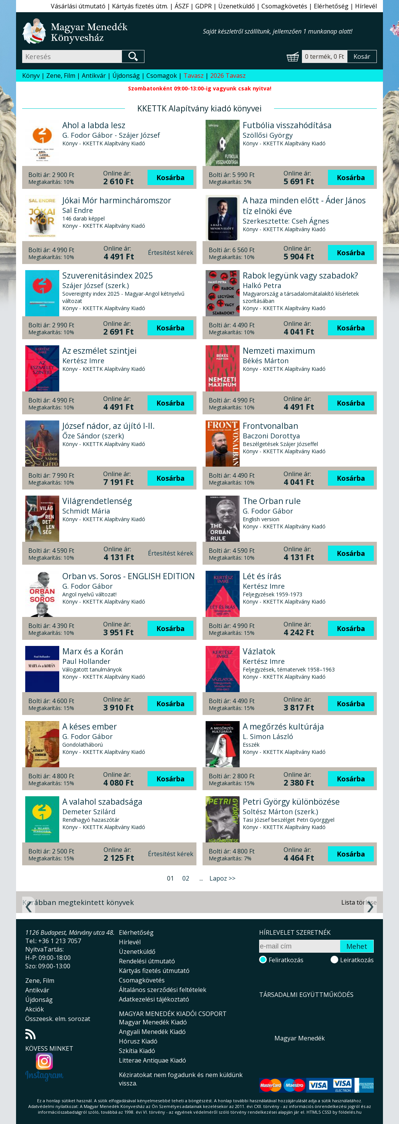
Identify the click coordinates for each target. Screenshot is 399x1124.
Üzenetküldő (236, 6)
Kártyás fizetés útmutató (154, 970)
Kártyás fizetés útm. (140, 6)
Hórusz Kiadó (138, 1041)
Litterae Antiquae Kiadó (152, 1060)
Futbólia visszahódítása (287, 125)
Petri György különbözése (291, 801)
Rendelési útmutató (147, 961)
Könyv (31, 75)
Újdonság (126, 75)
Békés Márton (266, 360)
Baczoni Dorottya (271, 435)
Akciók (34, 1009)
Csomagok (161, 75)
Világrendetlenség (97, 501)
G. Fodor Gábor (268, 510)
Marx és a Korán (92, 651)
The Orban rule (272, 501)
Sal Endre (77, 210)
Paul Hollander (86, 661)
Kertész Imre (83, 360)
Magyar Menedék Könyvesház (112, 31)
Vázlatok (259, 651)
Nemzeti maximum (279, 350)
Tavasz (193, 75)
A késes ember (89, 726)
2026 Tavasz (228, 75)
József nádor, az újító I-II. (108, 425)
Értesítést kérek (170, 252)
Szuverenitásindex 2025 (107, 275)
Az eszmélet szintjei (99, 350)
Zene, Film (60, 75)
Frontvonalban (270, 425)
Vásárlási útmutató (78, 6)
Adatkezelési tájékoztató (154, 999)
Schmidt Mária (86, 510)
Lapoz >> (222, 878)
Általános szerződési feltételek (162, 990)
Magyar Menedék (299, 1038)
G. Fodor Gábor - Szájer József (111, 135)
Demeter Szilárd (88, 811)
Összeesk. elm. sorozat (57, 1018)
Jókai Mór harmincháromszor (116, 200)
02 (185, 878)
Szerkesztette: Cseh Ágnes (286, 220)
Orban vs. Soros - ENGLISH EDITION (128, 576)
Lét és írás (262, 576)
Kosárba (170, 177)
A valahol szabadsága (102, 801)
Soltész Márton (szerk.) (280, 811)
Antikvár (94, 75)
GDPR (203, 6)
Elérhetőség (331, 6)
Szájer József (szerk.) (95, 285)
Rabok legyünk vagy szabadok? (300, 275)
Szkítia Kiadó (137, 1051)
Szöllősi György (268, 135)
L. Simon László (268, 736)
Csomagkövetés (284, 6)
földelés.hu (350, 1112)
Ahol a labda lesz (93, 125)
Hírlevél (366, 6)
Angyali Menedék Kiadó (152, 1031)
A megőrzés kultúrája (283, 726)
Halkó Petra (262, 285)
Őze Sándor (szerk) (93, 435)
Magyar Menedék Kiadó (153, 1022)
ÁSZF (182, 6)
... (201, 878)
